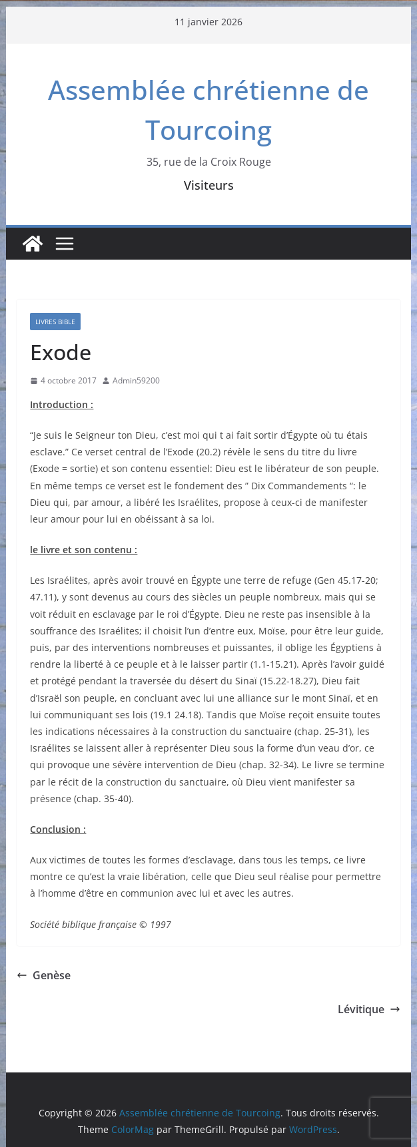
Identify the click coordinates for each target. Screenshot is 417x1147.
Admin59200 (136, 380)
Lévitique (369, 1009)
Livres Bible (55, 321)
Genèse (44, 975)
